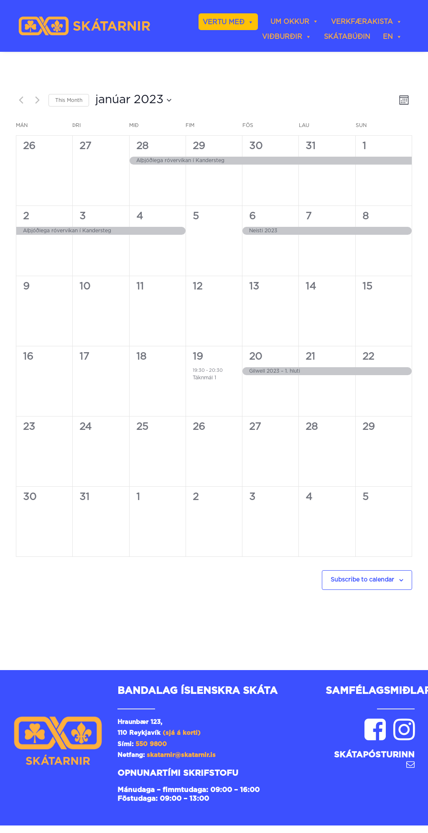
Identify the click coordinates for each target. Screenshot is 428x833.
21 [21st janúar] (310, 357)
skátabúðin (347, 36)
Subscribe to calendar (362, 580)
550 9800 (151, 744)
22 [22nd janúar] (368, 357)
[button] (375, 738)
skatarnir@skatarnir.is (182, 755)
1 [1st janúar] (364, 146)
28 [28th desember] (142, 146)
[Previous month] (21, 100)
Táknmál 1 (204, 377)
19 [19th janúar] (198, 357)
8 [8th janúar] (365, 216)
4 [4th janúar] (139, 216)
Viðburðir (286, 36)
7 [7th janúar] (308, 216)
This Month (68, 100)
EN (392, 36)
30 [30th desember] (255, 146)
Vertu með (228, 22)
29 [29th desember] (199, 146)
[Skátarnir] (84, 26)
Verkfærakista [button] (366, 21)
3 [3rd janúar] (82, 216)
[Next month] (37, 100)
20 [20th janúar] (255, 357)
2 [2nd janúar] (26, 216)
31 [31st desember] (311, 146)
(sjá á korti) (182, 733)
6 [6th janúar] (252, 216)
